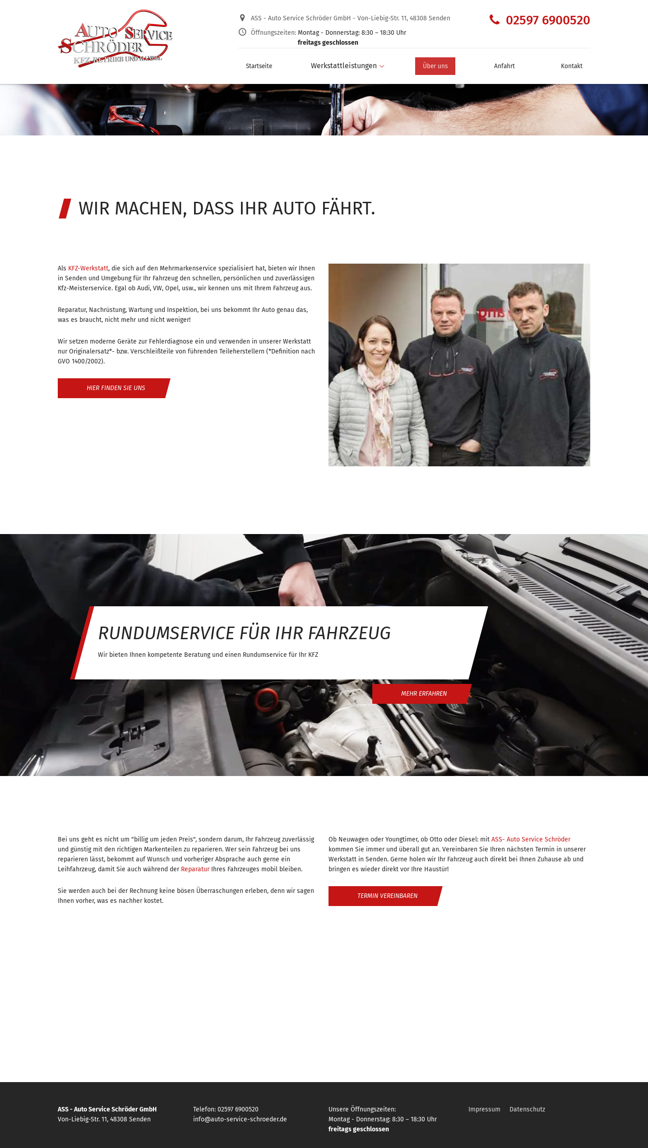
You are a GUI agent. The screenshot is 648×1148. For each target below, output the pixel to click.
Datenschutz (527, 1109)
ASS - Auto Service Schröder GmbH (350, 18)
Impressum (484, 1109)
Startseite (254, 63)
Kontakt (577, 63)
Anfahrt (511, 63)
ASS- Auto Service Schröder (530, 839)
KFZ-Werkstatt (88, 268)
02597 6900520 (540, 20)
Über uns (442, 63)
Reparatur (195, 869)
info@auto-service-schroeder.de (240, 1119)
